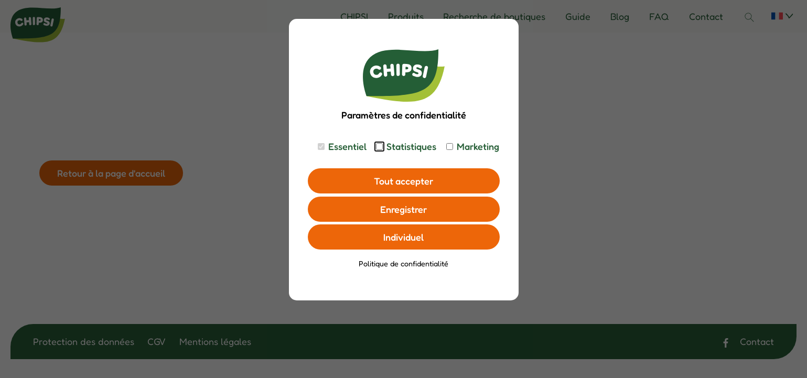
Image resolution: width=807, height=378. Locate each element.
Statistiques (411, 146)
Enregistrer (403, 209)
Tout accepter (403, 181)
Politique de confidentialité (403, 263)
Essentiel (347, 146)
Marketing (478, 146)
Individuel (403, 237)
